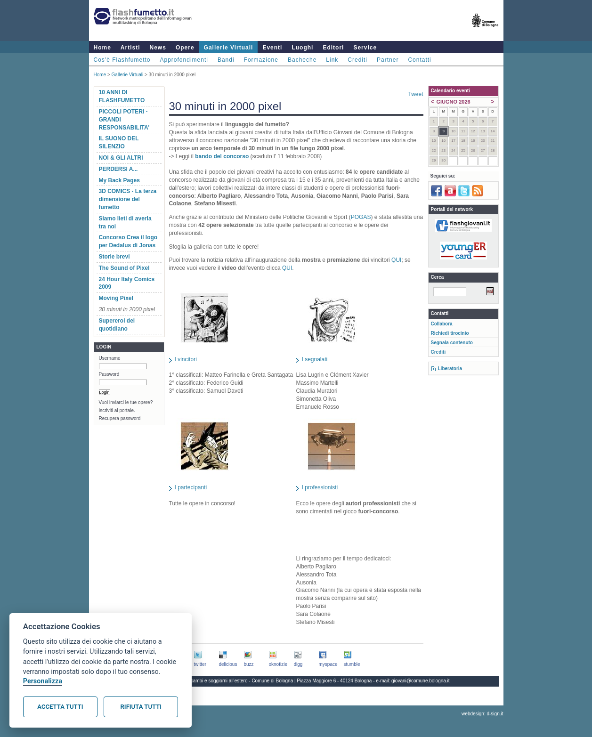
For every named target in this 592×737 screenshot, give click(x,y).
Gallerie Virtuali (228, 47)
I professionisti (320, 487)
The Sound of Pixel (124, 268)
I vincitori (186, 359)
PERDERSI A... (118, 169)
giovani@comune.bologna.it (420, 680)
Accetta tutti (60, 706)
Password (109, 374)
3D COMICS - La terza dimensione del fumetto (128, 199)
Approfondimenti (184, 60)
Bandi (226, 60)
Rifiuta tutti (141, 706)
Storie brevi (114, 256)
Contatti (419, 60)
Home (102, 47)
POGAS (361, 217)
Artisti (130, 47)
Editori (333, 47)
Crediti (357, 60)
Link (332, 60)
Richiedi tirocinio (450, 333)
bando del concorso (222, 156)
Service (365, 47)
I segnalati (315, 359)
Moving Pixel (116, 298)
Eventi (272, 47)
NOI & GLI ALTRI (121, 157)
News (158, 47)
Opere (185, 47)
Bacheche (302, 60)
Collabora (442, 323)
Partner (387, 60)
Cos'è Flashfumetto (122, 60)
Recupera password (120, 418)
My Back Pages (119, 180)
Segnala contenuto (452, 342)
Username (110, 358)
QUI (396, 260)
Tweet (415, 94)
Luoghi (302, 47)
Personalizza (42, 681)
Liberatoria (450, 368)
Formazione (261, 60)
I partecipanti (191, 487)
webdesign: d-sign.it (482, 713)
